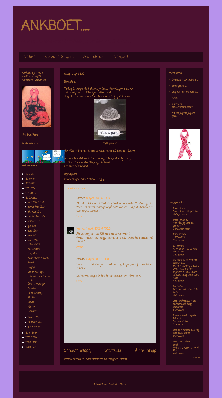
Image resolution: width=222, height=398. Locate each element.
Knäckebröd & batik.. (38, 258)
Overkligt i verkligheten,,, (185, 80)
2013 (28, 193)
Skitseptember (180, 321)
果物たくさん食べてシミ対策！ (186, 349)
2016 (28, 179)
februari (33, 322)
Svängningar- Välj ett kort (186, 211)
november (34, 207)
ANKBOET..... (55, 26)
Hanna (80, 229)
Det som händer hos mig (186, 330)
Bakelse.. (32, 288)
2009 (28, 342)
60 (44, 80)
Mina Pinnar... (180, 234)
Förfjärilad (178, 307)
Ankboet (29, 57)
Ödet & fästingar (36, 284)
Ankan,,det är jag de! (59, 57)
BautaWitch (179, 286)
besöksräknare (30, 143)
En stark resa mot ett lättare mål (185, 262)
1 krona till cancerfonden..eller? (182, 106)
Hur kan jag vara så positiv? (183, 224)
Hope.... (175, 98)
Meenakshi (179, 208)
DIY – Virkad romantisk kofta (185, 291)
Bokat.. (31, 302)
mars (31, 317)
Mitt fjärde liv (180, 220)
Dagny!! (31, 267)
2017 (28, 174)
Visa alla (196, 358)
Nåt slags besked (181, 333)
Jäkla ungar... (35, 244)
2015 (28, 183)
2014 (28, 188)
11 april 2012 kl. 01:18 (98, 198)
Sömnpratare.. (179, 86)
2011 (28, 333)
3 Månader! (179, 237)
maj (30, 236)
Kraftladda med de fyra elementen (185, 250)
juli (30, 226)
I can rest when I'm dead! (183, 343)
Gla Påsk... (33, 297)
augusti (32, 221)
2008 (28, 347)
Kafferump (34, 249)
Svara (79, 217)
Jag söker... (33, 253)
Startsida (112, 351)
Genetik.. (32, 263)
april (31, 240)
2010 (28, 337)
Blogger (124, 384)
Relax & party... (35, 293)
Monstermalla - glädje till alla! (184, 317)
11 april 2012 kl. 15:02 (98, 259)
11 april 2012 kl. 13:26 (98, 229)
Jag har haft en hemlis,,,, (185, 92)
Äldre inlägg (145, 351)
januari (32, 327)
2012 (28, 198)
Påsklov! (32, 307)
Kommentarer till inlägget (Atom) (106, 359)
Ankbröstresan (93, 57)
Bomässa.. (33, 311)
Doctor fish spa (35, 272)
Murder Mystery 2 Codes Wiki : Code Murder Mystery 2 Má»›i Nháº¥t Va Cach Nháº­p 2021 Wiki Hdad (186, 272)
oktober (32, 212)
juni (30, 231)
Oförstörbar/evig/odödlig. (39, 278)
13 (39, 76)
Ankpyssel (121, 57)
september (34, 216)
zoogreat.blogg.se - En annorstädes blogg (184, 302)
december (34, 202)
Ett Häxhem (179, 246)
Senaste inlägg (77, 351)
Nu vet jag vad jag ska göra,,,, (183, 114)
